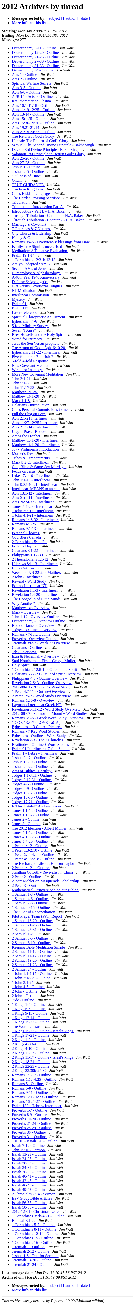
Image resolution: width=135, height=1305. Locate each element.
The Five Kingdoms (28, 189)
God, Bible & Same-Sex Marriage (39, 467)
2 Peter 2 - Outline (27, 877)
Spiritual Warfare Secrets (32, 83)
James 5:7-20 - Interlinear (32, 506)
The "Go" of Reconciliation (34, 912)
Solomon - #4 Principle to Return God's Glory (48, 154)
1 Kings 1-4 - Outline (29, 1004)
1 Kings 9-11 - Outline (30, 1013)
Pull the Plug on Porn (29, 414)
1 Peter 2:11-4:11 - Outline (33, 855)
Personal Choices (26, 533)
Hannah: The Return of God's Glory (40, 141)
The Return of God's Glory (33, 136)
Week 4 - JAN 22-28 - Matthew (37, 572)
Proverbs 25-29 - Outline (32, 1128)
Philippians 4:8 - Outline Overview (40, 678)
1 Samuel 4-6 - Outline (30, 899)
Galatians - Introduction (31, 405)
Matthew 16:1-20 (26, 396)
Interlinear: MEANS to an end (36, 489)
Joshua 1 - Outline (27, 167)
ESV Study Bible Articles (32, 1198)
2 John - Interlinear (27, 577)
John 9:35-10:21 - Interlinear (35, 484)
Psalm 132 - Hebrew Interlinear (37, 1106)
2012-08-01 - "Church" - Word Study (41, 687)
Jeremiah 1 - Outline (28, 1247)
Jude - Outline (23, 1000)
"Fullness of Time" (27, 176)
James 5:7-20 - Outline (30, 841)
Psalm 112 (20, 308)
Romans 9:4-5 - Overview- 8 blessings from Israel (52, 242)
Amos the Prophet (26, 436)
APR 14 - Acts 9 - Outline (33, 97)
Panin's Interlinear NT (29, 586)
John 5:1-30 (21, 383)
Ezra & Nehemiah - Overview (36, 656)
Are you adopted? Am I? (31, 264)
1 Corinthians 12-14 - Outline (35, 1234)
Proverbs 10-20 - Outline (32, 1119)
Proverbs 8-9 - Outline (30, 1115)
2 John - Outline (25, 991)
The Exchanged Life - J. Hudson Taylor (43, 863)
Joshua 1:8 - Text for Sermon (35, 1256)
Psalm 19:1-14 (24, 255)
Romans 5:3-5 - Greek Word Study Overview (48, 718)
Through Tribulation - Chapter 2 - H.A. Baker (48, 220)
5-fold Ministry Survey (30, 326)
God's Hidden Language (31, 193)
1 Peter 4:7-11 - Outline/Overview (39, 691)
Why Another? (24, 603)
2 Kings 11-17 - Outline (31, 1053)
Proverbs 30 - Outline (29, 1132)
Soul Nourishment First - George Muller (44, 661)
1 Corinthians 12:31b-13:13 (34, 260)
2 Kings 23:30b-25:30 (29, 1070)
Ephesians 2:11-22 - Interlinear (36, 352)
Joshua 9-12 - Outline (29, 758)
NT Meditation (24, 290)
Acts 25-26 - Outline (28, 158)
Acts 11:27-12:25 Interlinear (35, 423)
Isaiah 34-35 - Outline (29, 1167)
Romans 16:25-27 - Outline (34, 1101)
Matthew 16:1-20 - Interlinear (36, 445)
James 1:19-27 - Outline (31, 815)
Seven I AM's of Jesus (30, 268)
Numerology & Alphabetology (36, 273)
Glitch (17, 180)
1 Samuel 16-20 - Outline (32, 921)
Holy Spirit (21, 665)
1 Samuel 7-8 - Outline (30, 903)
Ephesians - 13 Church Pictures (37, 727)
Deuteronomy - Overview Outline (39, 621)
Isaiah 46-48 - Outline (29, 1185)
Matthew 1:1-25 (25, 392)
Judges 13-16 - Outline (30, 797)
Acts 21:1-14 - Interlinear (32, 427)
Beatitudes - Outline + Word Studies (41, 744)
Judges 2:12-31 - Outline (32, 780)
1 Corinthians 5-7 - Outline (33, 1225)
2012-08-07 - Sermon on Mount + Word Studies (50, 714)
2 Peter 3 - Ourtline (27, 885)
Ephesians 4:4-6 (25, 321)
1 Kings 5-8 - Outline (29, 1009)
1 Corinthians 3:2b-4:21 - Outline (38, 1216)
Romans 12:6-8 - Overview (34, 700)
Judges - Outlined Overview (34, 630)
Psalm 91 (19, 304)
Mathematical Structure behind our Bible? (45, 890)
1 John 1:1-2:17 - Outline (32, 974)
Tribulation (21, 202)
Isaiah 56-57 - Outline (29, 1203)
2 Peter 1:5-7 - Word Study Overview (42, 696)
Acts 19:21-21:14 (26, 127)
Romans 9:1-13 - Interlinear (34, 528)
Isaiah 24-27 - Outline (29, 1159)
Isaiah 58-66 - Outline (29, 1207)
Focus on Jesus (24, 471)
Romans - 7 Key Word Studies (36, 731)
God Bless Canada (27, 537)
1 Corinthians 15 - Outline (33, 1238)
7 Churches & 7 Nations (31, 229)
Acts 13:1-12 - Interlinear (32, 493)
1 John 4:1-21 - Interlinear (33, 515)
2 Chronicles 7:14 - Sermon (34, 1194)
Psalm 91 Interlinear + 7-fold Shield (41, 749)
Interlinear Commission (31, 295)
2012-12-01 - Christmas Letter (36, 1212)
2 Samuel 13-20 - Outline (32, 960)
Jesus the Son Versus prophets (36, 343)
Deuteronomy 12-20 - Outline (36, 52)
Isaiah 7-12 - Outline (28, 1145)
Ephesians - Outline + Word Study (39, 736)
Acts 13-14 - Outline (28, 114)
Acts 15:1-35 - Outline (30, 119)
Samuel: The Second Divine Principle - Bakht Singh (53, 145)
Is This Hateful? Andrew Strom (37, 806)
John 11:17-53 (23, 387)
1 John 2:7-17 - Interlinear (33, 511)
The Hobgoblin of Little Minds (36, 599)
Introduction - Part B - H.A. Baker (39, 211)
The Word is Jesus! (27, 1026)
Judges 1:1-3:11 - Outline (32, 775)
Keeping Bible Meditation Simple (39, 947)
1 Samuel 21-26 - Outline (32, 925)
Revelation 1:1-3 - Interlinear (35, 590)
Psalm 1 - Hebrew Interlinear (35, 753)
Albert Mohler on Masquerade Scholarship (46, 881)
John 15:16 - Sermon (29, 1150)
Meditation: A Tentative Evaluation (40, 251)
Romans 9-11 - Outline (30, 1093)
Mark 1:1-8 (21, 401)
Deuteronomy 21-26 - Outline (36, 57)
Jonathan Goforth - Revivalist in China (43, 872)
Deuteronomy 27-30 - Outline (36, 61)
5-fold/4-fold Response (30, 361)
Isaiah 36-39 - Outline (29, 1172)
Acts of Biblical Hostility (32, 771)
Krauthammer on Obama (32, 101)
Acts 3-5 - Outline (26, 88)
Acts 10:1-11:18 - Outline (32, 105)
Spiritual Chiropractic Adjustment (39, 317)
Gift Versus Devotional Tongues (37, 286)
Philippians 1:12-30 (28, 555)
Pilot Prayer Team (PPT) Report (37, 916)
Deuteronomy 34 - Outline (33, 70)
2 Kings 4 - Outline (27, 1044)
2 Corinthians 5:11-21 (29, 542)
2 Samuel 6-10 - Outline (31, 943)
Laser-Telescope (25, 312)
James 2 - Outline (26, 819)
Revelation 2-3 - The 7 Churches (38, 740)
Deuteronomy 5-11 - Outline (35, 48)
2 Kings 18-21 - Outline (31, 1062)
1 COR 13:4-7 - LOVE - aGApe (37, 722)
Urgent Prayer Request (30, 431)
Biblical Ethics (24, 1220)
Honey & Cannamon (28, 238)
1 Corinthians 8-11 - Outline (34, 1229)
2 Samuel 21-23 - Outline (32, 965)
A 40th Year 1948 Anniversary (36, 277)
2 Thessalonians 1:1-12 (30, 559)
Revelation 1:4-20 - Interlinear (36, 595)
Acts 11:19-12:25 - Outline (33, 110)
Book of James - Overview (33, 625)
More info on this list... (31, 23)
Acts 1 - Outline (25, 74)
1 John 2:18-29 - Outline (31, 978)
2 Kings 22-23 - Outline (31, 1066)
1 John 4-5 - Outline (28, 987)
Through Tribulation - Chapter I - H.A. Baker (48, 216)
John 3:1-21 (21, 379)
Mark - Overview (26, 612)
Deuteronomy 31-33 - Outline (36, 66)
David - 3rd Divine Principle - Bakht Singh (46, 149)
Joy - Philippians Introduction (36, 449)
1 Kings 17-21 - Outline (31, 1035)
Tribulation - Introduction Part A (38, 207)
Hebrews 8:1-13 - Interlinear (35, 564)
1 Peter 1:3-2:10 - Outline (32, 850)
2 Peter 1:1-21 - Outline (31, 868)
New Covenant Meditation (33, 365)
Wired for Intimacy (27, 339)
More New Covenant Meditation (38, 374)
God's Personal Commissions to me (40, 409)
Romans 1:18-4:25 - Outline (34, 1079)
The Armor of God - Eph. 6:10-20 (39, 348)
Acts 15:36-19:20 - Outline (33, 123)
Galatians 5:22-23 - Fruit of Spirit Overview (47, 674)
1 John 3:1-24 (23, 982)
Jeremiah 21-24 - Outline (32, 1264)
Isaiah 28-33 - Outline (29, 1163)
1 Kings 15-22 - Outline (31, 1022)
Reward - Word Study (29, 581)
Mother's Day (23, 453)
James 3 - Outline (26, 824)
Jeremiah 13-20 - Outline (32, 1260)
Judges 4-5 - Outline (28, 784)
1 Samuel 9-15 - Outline (31, 907)
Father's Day (22, 546)
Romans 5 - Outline (28, 1084)
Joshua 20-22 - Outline (30, 766)
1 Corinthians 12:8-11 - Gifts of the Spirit (45, 669)
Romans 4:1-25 (24, 524)
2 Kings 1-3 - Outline (29, 1040)
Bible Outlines (24, 568)
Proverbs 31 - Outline (29, 1137)
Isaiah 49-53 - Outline (29, 1189)
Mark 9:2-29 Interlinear (31, 462)
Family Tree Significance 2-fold (37, 246)
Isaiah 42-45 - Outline (29, 1181)
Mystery (19, 299)
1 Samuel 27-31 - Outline (32, 929)
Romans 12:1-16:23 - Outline (35, 1097)
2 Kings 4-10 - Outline (30, 1048)
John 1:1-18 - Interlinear (31, 480)
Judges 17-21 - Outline (30, 802)
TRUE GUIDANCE (28, 185)
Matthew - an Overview (31, 608)
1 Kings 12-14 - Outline (31, 1018)
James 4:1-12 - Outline (30, 832)
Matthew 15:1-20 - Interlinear (36, 440)
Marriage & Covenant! (30, 224)
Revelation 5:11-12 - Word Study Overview (46, 709)
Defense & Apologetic (30, 282)
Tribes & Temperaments (31, 458)
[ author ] (70, 18)
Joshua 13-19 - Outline (30, 762)
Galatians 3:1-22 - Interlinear (35, 550)
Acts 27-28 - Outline (28, 163)
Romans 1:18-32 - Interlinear (35, 520)
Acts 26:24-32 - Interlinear (33, 502)
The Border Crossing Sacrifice (36, 198)
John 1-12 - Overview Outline (36, 617)
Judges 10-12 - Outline (30, 793)
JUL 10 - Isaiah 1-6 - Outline (35, 1141)
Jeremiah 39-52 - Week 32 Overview (41, 643)
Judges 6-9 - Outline (28, 788)
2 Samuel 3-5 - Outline (30, 938)
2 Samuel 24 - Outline (29, 969)
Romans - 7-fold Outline (31, 634)
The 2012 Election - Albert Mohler (40, 828)
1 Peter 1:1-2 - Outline (30, 846)
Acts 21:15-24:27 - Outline (33, 132)
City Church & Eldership (32, 233)
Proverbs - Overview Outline (35, 639)
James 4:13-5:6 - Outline (32, 837)
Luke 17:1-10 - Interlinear (33, 476)
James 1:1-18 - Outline (30, 810)
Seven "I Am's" (24, 330)
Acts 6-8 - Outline (26, 92)
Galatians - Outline (27, 647)
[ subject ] (54, 18)
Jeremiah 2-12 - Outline (31, 1251)
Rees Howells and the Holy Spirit (39, 334)
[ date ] (84, 18)
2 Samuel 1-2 (23, 934)
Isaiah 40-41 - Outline (29, 1176)
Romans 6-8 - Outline (29, 1088)
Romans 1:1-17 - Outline (32, 1075)
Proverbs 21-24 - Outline (32, 1123)
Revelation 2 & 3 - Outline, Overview (42, 683)
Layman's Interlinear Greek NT (37, 705)
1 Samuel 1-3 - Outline (30, 894)
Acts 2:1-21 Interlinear (30, 418)
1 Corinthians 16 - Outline (33, 1242)
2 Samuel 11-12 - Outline (32, 951)
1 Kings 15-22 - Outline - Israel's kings (43, 1031)
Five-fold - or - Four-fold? (33, 357)
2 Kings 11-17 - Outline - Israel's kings (43, 1057)
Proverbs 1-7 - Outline (30, 1110)
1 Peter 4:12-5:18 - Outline (33, 859)
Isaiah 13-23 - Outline (29, 1154)
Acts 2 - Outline (25, 79)
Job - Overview (24, 652)
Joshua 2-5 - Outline (28, 171)
